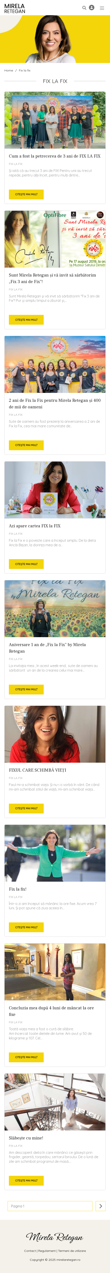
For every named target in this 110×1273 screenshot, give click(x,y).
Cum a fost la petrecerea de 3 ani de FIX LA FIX (55, 148)
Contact (30, 1251)
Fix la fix (15, 164)
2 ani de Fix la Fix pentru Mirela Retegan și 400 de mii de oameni (55, 395)
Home (8, 70)
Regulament (47, 1251)
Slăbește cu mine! (55, 1132)
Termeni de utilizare (72, 1251)
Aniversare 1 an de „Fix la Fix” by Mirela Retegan (55, 639)
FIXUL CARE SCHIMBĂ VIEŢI (55, 762)
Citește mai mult (26, 194)
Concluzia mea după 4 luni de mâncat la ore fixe (55, 1005)
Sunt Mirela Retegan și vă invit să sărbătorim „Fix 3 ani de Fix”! (55, 270)
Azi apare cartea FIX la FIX (55, 518)
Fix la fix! (55, 881)
